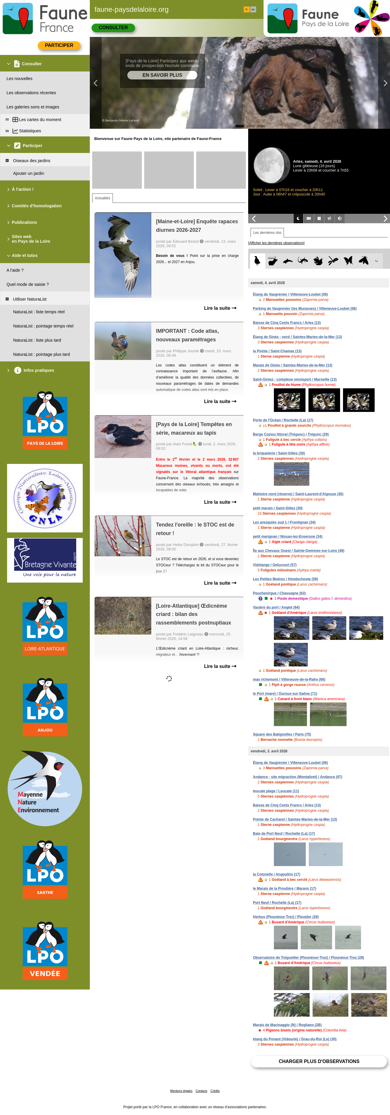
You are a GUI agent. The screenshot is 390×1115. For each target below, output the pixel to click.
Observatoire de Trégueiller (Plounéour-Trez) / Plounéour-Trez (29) (308, 958)
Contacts (201, 1091)
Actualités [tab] (102, 198)
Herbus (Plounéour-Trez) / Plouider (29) (286, 917)
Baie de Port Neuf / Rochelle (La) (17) (284, 834)
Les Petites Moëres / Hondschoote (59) (285, 579)
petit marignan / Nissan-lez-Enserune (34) (287, 536)
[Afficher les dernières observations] (276, 243)
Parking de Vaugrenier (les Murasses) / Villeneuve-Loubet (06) (305, 309)
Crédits (215, 1091)
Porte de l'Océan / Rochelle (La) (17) (283, 420)
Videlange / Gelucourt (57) (275, 565)
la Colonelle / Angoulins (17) (276, 874)
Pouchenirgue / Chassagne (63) (279, 593)
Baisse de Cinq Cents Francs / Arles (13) (287, 323)
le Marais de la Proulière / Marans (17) (284, 888)
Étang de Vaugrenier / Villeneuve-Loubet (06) (290, 294)
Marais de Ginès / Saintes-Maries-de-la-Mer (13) (292, 365)
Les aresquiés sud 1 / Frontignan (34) (284, 522)
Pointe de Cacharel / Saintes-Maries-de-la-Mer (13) (295, 819)
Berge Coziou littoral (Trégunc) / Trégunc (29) (291, 434)
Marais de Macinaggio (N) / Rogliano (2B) (287, 1025)
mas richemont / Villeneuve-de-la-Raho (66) (289, 679)
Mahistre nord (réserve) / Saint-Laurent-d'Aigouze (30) (298, 494)
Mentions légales (181, 1091)
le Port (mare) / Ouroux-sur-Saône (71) (285, 694)
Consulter (113, 27)
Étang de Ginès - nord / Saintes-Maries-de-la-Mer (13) (297, 337)
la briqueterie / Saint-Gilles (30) (279, 453)
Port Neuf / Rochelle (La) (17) (277, 903)
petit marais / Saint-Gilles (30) (278, 508)
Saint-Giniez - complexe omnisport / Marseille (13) (295, 379)
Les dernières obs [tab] (267, 233)
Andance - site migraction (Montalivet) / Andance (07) (297, 777)
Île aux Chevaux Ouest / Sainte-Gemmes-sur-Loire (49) (298, 551)
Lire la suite (220, 308)
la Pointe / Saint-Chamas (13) (277, 351)
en (253, 9)
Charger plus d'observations (319, 1061)
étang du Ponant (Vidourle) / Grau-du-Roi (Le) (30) (295, 1039)
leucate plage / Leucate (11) (276, 791)
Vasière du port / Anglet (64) (276, 607)
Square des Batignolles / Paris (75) (282, 734)
